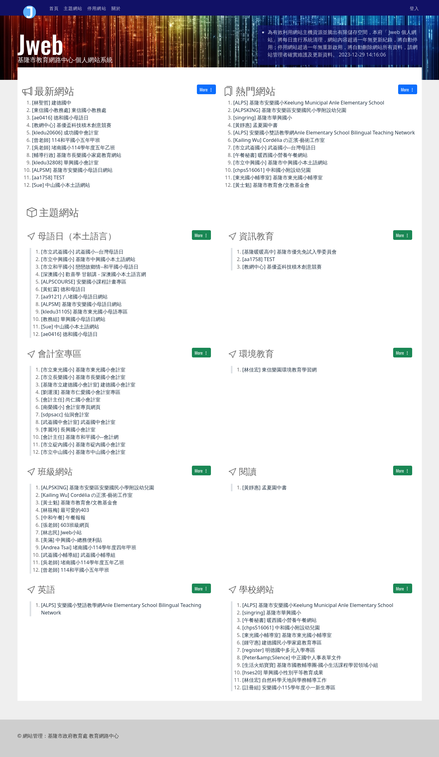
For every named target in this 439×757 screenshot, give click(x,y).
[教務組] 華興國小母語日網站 (73, 319)
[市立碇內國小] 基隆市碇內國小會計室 (83, 444)
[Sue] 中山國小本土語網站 (61, 185)
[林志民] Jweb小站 (61, 532)
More (206, 89)
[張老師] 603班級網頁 (65, 525)
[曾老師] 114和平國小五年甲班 (66, 140)
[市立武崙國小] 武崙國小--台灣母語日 (274, 147)
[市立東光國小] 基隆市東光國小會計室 (83, 369)
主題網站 (73, 8)
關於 (116, 8)
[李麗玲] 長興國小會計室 (68, 429)
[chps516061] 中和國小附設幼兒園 (272, 170)
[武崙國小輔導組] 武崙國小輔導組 (78, 554)
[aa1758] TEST (48, 177)
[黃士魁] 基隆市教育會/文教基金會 (271, 185)
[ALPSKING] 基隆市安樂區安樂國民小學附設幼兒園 (290, 110)
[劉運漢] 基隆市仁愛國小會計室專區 (81, 392)
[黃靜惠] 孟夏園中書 (255, 125)
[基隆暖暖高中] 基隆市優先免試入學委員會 (289, 251)
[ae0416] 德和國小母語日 (60, 117)
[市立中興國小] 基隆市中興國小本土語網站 (280, 162)
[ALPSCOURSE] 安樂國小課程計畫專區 (83, 281)
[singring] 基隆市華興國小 (262, 117)
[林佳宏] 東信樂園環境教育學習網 (279, 369)
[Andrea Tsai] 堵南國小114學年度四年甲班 (88, 547)
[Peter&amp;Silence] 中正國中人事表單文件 (291, 657)
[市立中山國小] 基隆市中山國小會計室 (83, 452)
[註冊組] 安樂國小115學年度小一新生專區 (288, 687)
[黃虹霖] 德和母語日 (63, 289)
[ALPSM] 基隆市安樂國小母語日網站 (72, 170)
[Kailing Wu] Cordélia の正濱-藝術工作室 (279, 140)
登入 (414, 8)
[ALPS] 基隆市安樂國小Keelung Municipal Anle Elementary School (308, 102)
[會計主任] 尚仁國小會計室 (71, 399)
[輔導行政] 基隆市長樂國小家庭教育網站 (77, 155)
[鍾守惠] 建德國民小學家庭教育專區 (282, 642)
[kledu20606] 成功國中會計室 (65, 132)
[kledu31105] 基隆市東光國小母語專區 (84, 311)
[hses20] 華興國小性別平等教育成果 (282, 672)
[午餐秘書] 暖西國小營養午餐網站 (270, 155)
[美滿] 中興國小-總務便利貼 (71, 539)
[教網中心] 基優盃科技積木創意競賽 (72, 125)
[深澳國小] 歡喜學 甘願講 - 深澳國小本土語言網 (93, 274)
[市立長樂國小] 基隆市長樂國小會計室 (83, 377)
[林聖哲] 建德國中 (52, 102)
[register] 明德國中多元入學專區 (278, 650)
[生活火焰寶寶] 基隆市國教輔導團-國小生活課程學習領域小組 (310, 665)
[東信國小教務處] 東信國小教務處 (69, 110)
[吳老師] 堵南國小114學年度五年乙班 (73, 147)
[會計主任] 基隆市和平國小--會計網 (80, 437)
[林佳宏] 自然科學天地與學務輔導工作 (284, 680)
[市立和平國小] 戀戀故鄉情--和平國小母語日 (90, 266)
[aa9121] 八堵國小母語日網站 (74, 296)
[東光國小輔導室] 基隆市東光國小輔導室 (278, 177)
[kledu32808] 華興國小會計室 (65, 162)
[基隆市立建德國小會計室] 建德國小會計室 (88, 384)
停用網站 (96, 8)
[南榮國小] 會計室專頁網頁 (71, 407)
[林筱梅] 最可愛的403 (65, 510)
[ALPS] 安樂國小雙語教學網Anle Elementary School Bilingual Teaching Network (324, 132)
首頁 (54, 8)
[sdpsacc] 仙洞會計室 (65, 414)
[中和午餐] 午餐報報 (63, 517)
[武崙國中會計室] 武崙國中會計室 (78, 422)
